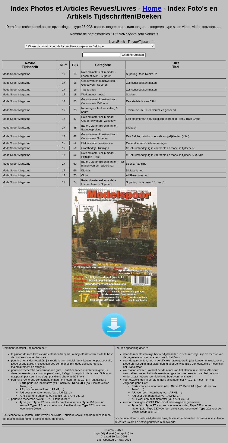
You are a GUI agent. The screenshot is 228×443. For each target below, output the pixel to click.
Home (151, 8)
